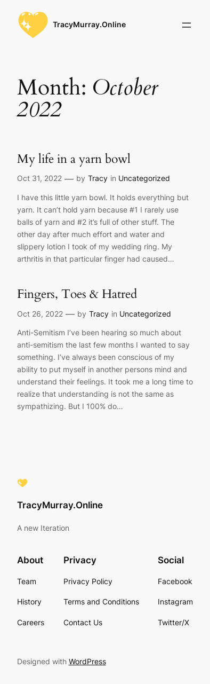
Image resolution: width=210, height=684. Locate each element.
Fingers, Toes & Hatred (77, 294)
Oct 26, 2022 (40, 313)
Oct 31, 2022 (39, 178)
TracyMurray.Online (89, 24)
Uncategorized (144, 178)
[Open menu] (186, 25)
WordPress (87, 661)
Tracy (98, 178)
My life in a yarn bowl (74, 159)
